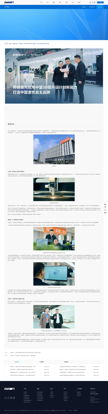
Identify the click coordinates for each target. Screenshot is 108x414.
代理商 (51, 392)
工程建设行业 (92, 6)
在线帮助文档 (40, 400)
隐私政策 (75, 410)
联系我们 (66, 398)
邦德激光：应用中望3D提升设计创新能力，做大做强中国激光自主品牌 (34, 43)
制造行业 (100, 6)
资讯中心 (66, 395)
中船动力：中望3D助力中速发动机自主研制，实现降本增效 (23, 355)
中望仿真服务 (40, 395)
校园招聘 (79, 393)
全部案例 (84, 6)
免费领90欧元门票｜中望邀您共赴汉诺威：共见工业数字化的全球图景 (22, 372)
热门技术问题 (40, 397)
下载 (25, 388)
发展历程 (66, 393)
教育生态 (52, 395)
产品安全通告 (40, 398)
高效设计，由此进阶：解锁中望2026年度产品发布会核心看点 (72, 369)
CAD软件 (34, 410)
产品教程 (41, 361)
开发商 (51, 393)
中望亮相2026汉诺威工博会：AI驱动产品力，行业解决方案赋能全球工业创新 (72, 366)
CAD (95, 257)
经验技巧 (66, 361)
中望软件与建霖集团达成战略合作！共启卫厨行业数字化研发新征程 (72, 375)
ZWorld (51, 397)
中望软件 (58, 330)
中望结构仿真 (26, 398)
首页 (6, 43)
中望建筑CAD (27, 397)
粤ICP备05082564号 (48, 410)
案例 (10, 43)
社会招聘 (79, 395)
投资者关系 (66, 397)
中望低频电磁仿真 (27, 400)
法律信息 (70, 410)
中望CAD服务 (40, 392)
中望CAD (26, 392)
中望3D (64, 258)
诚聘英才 (79, 392)
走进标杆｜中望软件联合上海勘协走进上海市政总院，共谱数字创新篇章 (22, 366)
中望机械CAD (27, 395)
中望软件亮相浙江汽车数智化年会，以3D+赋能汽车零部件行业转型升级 (22, 375)
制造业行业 (15, 43)
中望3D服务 (39, 393)
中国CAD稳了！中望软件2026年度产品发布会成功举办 (21, 369)
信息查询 (66, 400)
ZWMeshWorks (27, 402)
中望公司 (66, 392)
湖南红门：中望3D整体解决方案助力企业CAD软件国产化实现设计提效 (25, 352)
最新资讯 (17, 361)
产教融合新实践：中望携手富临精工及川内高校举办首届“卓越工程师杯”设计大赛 (72, 372)
